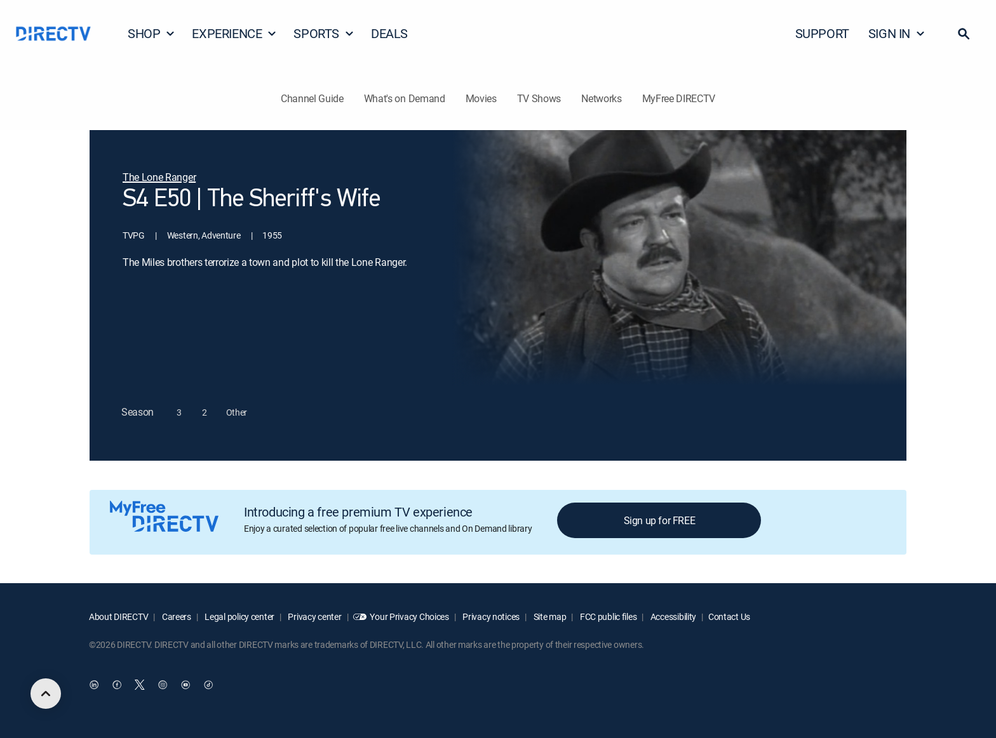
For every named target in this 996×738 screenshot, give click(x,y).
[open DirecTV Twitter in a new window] (140, 685)
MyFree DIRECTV (679, 98)
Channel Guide (312, 98)
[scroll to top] (45, 694)
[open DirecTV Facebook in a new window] (117, 685)
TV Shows (539, 98)
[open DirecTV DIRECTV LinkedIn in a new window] (94, 685)
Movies (481, 98)
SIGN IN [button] (896, 33)
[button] (963, 33)
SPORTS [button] (323, 33)
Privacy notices (490, 616)
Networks (601, 98)
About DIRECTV (118, 616)
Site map (549, 616)
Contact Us (729, 616)
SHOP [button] (151, 33)
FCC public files (607, 616)
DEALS (389, 33)
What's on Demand (404, 98)
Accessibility (672, 616)
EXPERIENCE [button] (234, 33)
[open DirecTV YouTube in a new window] (185, 685)
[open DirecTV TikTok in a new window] (208, 685)
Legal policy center (238, 616)
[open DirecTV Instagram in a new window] (163, 685)
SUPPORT (822, 33)
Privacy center (314, 616)
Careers (175, 616)
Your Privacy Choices (409, 616)
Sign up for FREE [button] (660, 520)
